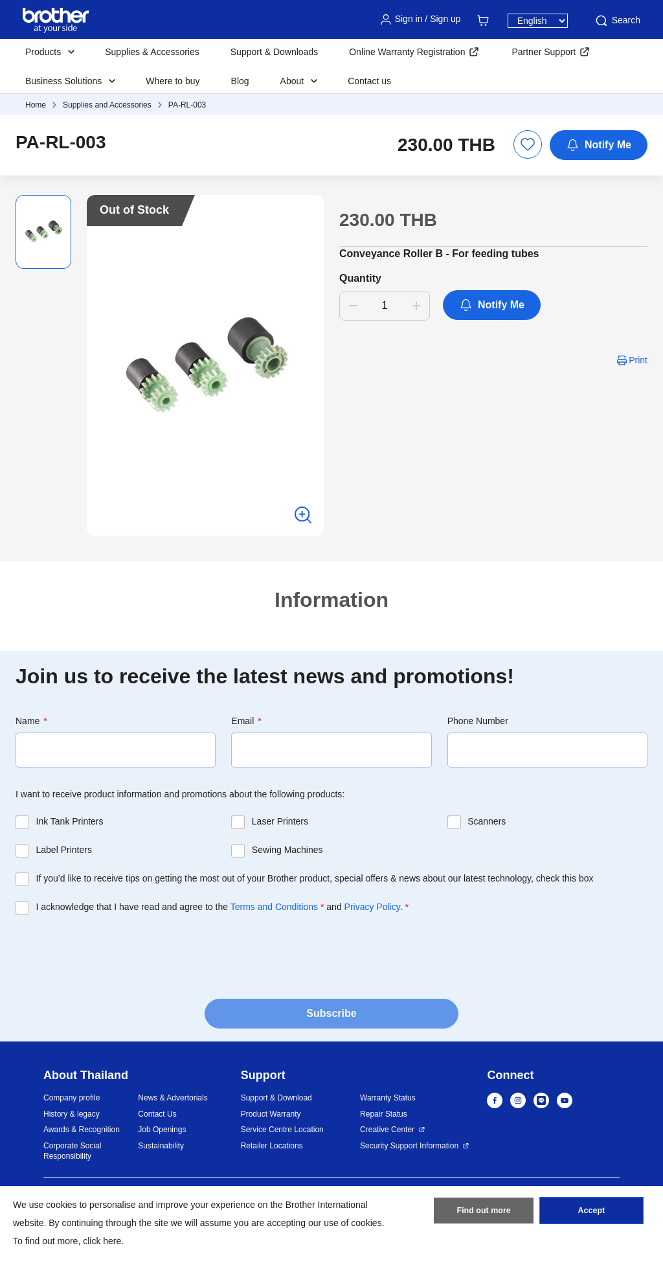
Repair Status (383, 1114)
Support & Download (276, 1097)
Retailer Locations (272, 1145)
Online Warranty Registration (407, 52)
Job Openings (162, 1129)
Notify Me (598, 145)
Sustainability (161, 1145)
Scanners (486, 821)
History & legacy (71, 1114)
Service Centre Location (282, 1129)
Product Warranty (271, 1114)
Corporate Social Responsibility (72, 1151)
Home (35, 104)
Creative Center (387, 1129)
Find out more (484, 1213)
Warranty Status (388, 1097)
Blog (240, 81)
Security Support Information (409, 1145)
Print (638, 360)
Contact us (369, 81)
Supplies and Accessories (107, 104)
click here (102, 1241)
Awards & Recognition (81, 1129)
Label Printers (64, 850)
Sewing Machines (287, 850)
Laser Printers (280, 821)
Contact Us (157, 1114)
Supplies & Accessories (152, 52)
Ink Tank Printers (70, 821)
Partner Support (543, 52)
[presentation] (114, 952)
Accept (591, 1213)
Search (617, 20)
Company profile (71, 1097)
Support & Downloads (274, 52)
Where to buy (172, 81)
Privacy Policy (372, 907)
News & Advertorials (172, 1097)
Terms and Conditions (274, 907)
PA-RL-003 (187, 104)
